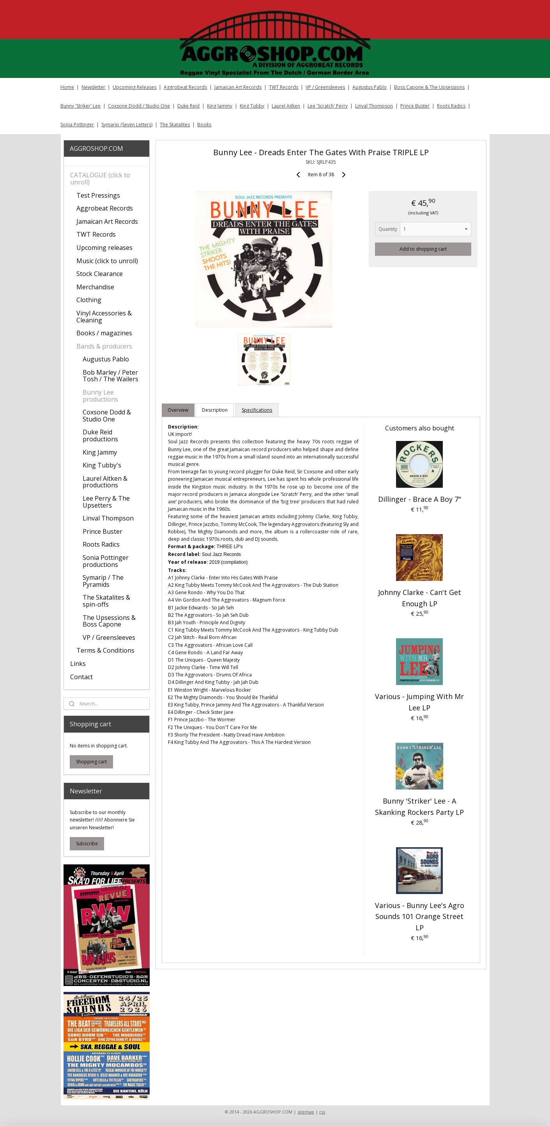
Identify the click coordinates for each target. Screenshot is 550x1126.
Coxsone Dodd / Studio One (139, 106)
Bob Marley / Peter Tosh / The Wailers (110, 376)
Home (67, 87)
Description (215, 410)
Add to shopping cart (423, 249)
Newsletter (93, 87)
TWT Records (283, 87)
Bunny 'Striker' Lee (80, 106)
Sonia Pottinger (77, 124)
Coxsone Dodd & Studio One (107, 415)
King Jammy (219, 106)
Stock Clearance (99, 273)
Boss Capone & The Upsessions (429, 87)
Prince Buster (415, 106)
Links (78, 663)
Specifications (257, 410)
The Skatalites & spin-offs (106, 601)
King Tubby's (102, 465)
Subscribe (87, 843)
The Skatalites (175, 124)
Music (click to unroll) (107, 261)
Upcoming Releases (134, 87)
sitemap (305, 1112)
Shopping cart (91, 761)
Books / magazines (104, 333)
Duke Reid (188, 106)
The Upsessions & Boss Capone (109, 621)
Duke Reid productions (100, 435)
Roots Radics (451, 106)
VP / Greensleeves (325, 87)
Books (204, 124)
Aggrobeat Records (185, 87)
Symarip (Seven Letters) (126, 124)
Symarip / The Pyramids (103, 581)
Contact (81, 677)
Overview (178, 410)
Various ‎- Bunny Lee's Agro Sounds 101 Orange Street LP (419, 917)
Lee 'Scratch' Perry (328, 106)
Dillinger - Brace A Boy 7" (419, 499)
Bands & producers (104, 346)
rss (322, 1112)
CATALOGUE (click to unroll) (100, 178)
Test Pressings (98, 195)
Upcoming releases (104, 247)
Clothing (88, 300)
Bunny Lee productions (100, 396)
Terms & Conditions (105, 650)
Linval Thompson (374, 106)
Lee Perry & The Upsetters (106, 502)
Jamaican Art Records (238, 87)
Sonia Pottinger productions (106, 561)
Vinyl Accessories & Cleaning (104, 316)
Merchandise (95, 287)
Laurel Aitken (286, 106)
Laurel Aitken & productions (105, 482)
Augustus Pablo (369, 87)
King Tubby (252, 106)
